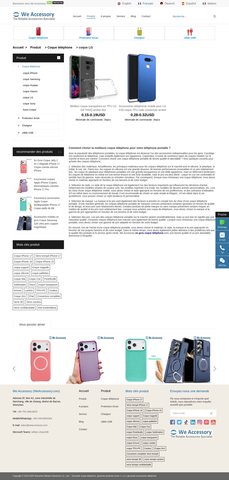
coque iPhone (30, 73)
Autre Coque (29, 109)
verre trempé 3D (134, 459)
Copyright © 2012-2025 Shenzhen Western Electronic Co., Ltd (41, 476)
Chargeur (27, 125)
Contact (146, 16)
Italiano (209, 3)
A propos (106, 16)
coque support (21, 267)
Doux (32, 284)
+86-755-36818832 (27, 411)
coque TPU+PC (134, 448)
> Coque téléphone (58, 47)
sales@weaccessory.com (34, 425)
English (124, 3)
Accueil (77, 16)
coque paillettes (40, 273)
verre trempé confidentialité (139, 465)
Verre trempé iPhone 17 (48, 255)
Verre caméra (33, 302)
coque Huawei (30, 85)
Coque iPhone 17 (23, 255)
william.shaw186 (40, 432)
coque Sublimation (154, 432)
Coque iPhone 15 (44, 261)
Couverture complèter (48, 296)
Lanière (29, 290)
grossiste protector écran (108, 476)
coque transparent (48, 284)
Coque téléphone (31, 66)
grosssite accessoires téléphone (141, 476)
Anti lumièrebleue (47, 307)
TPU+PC (41, 290)
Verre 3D (18, 302)
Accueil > (20, 47)
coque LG (28, 97)
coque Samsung (31, 79)
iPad (31, 296)
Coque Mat (19, 279)
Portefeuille (50, 279)
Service (121, 16)
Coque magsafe (40, 267)
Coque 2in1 (20, 296)
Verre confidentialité (24, 307)
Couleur (53, 290)
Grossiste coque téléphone (84, 476)
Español (189, 3)
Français (145, 3)
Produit (91, 16)
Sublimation (20, 284)
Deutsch (167, 3)
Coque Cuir (35, 279)
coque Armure (133, 443)
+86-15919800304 (42, 418)
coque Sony (29, 103)
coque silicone (21, 273)
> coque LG (84, 47)
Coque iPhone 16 (23, 261)
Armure (18, 290)
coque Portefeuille (135, 432)
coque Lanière (149, 443)
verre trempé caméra (154, 459)
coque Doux (132, 437)
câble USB (27, 132)
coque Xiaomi (30, 91)
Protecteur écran (31, 118)
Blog (133, 16)
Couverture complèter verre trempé (142, 454)
